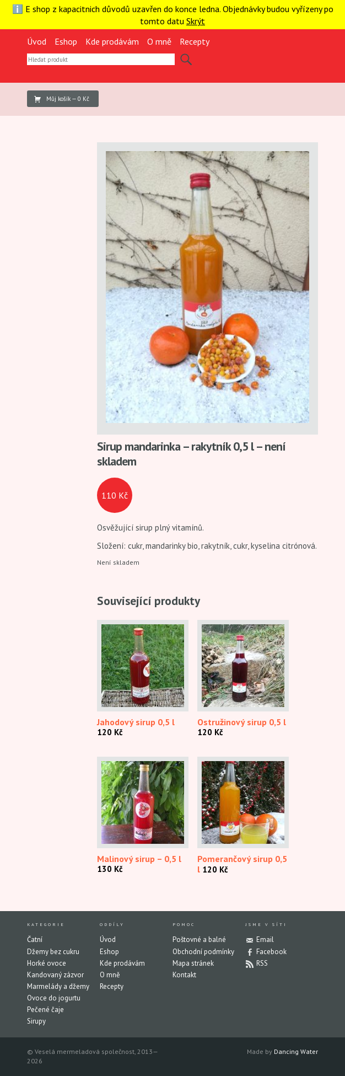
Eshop (66, 41)
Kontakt (184, 974)
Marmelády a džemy (58, 986)
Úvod (36, 41)
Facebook (271, 951)
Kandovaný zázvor (55, 974)
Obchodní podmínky (203, 951)
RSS (262, 963)
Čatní (34, 939)
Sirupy (36, 1021)
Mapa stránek (193, 963)
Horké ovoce (46, 963)
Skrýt (195, 20)
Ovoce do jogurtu (53, 998)
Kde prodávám (112, 41)
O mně (159, 41)
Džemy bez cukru (53, 951)
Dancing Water (296, 1051)
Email (265, 939)
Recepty (194, 41)
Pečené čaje (45, 1009)
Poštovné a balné (199, 939)
